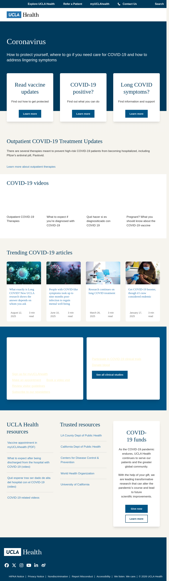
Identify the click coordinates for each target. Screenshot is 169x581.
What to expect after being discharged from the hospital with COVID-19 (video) (28, 462)
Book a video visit (58, 380)
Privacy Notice (36, 576)
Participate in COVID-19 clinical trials (116, 359)
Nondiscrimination (58, 576)
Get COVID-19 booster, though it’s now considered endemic (142, 293)
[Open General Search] (158, 4)
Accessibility (103, 576)
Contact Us (130, 4)
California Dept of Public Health (81, 446)
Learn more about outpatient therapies (31, 166)
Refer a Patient (72, 4)
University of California (75, 484)
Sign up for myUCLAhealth (30, 374)
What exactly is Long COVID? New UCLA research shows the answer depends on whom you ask (21, 296)
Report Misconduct (82, 576)
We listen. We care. (125, 576)
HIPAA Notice (16, 576)
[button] (41, 4)
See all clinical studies (109, 374)
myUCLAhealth (99, 4)
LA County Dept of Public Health (81, 435)
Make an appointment (26, 380)
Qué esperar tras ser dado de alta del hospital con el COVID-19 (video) (28, 482)
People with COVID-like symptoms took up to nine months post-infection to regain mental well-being (63, 296)
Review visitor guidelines (28, 386)
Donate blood (101, 365)
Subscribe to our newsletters (31, 392)
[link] (6, 565)
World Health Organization (77, 473)
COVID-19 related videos (23, 497)
